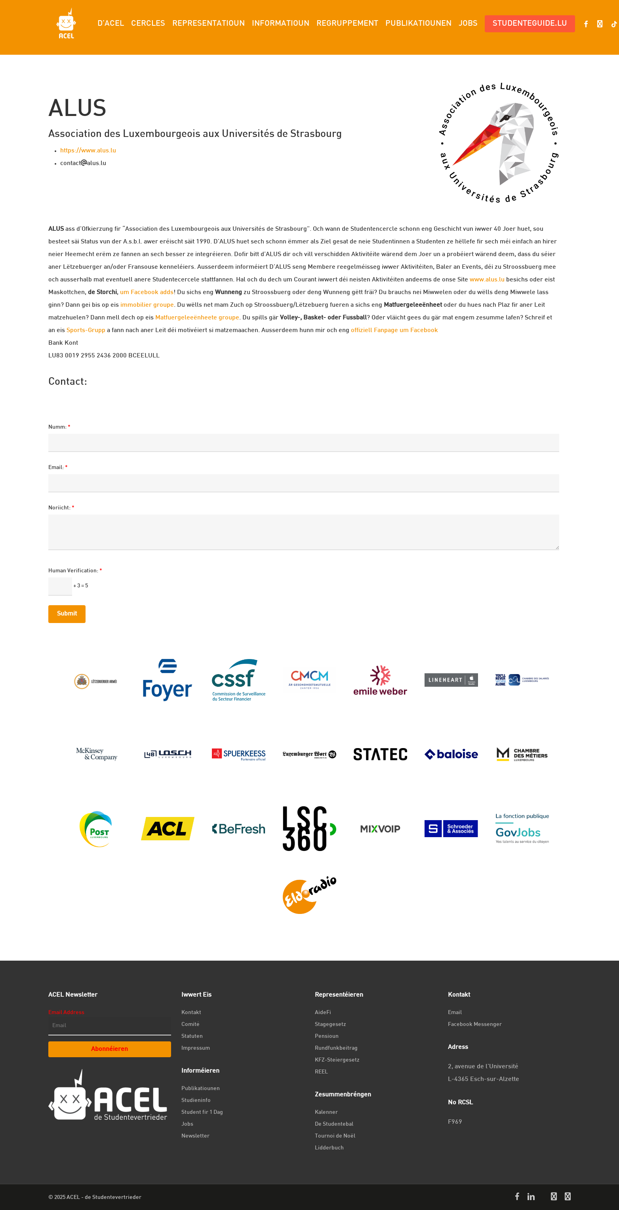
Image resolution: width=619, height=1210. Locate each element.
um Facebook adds (146, 293)
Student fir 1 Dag (202, 1112)
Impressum (195, 1048)
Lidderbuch (329, 1148)
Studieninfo (196, 1100)
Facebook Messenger (475, 1024)
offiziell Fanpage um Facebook (394, 331)
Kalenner (326, 1112)
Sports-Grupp (86, 331)
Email (455, 1012)
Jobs (187, 1124)
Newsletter (195, 1136)
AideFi (323, 1012)
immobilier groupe (147, 305)
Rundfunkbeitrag (336, 1048)
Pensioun (327, 1036)
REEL (321, 1072)
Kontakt (191, 1012)
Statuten (192, 1036)
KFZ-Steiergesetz (337, 1060)
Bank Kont (63, 343)
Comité (190, 1024)
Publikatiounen (200, 1088)
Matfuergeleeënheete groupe (197, 318)
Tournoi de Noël (335, 1136)
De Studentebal (334, 1124)
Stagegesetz (330, 1024)
